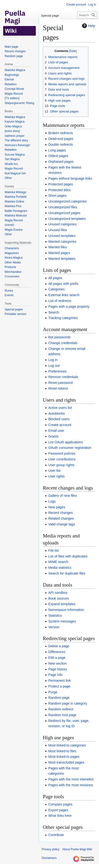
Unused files (57, 230)
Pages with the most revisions (70, 785)
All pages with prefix (63, 284)
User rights (56, 476)
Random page (58, 698)
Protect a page (59, 686)
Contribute (56, 835)
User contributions (62, 459)
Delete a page (58, 646)
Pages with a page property (68, 306)
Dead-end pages (60, 139)
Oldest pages (58, 156)
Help (88, 25)
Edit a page (56, 658)
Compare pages (60, 804)
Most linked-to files (62, 751)
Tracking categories (63, 318)
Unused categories (62, 224)
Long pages (57, 150)
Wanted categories (62, 241)
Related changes (61, 518)
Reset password (60, 383)
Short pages (57, 195)
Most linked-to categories (67, 745)
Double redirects (60, 144)
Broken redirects (60, 133)
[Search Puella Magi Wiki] (87, 15)
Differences (56, 652)
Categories (56, 289)
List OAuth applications (65, 442)
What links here (59, 816)
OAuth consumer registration (69, 448)
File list (53, 550)
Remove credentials (63, 377)
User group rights (61, 465)
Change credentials (62, 343)
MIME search (58, 562)
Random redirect (60, 709)
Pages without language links (70, 178)
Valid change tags (61, 524)
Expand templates (61, 604)
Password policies (61, 453)
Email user (56, 430)
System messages (62, 621)
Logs (51, 501)
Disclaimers (49, 858)
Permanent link (59, 680)
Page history (57, 669)
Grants (53, 436)
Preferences (57, 371)
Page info (55, 675)
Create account (59, 425)
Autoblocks (56, 413)
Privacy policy (50, 849)
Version (54, 627)
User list (54, 470)
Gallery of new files (62, 495)
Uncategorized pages (64, 213)
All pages (55, 278)
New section (57, 663)
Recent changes (60, 513)
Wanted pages (59, 253)
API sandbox (57, 593)
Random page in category (67, 703)
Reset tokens (58, 388)
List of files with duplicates (67, 556)
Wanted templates (61, 259)
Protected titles (59, 190)
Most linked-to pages (63, 757)
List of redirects (59, 301)
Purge (52, 692)
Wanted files (57, 247)
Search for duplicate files (66, 573)
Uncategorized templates (67, 219)
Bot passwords (59, 337)
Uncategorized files (62, 207)
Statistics (55, 615)
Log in (52, 360)
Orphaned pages (60, 162)
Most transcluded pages (66, 762)
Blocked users (58, 419)
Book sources (58, 598)
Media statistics (59, 567)
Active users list (60, 408)
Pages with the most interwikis (71, 779)
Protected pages (60, 184)
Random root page (62, 715)
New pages (56, 507)
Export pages (58, 810)
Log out (54, 365)
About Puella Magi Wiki (77, 849)
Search (53, 312)
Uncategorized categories (67, 201)
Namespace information (66, 610)
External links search (63, 295)
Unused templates (62, 236)
